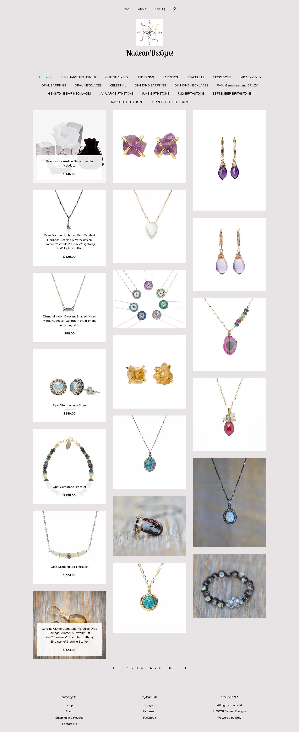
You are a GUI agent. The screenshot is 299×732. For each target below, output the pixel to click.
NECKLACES (222, 77)
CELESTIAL (118, 85)
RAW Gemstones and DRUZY (237, 85)
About (142, 9)
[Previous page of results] (114, 668)
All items (45, 77)
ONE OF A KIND (116, 77)
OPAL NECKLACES (88, 85)
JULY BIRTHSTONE (191, 93)
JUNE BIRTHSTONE (155, 93)
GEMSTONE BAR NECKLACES (69, 93)
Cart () (160, 9)
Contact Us (69, 724)
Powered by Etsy (229, 718)
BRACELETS (195, 77)
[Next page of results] (186, 668)
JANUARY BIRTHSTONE (116, 93)
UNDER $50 (145, 77)
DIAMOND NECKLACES (191, 85)
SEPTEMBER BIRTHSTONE (232, 93)
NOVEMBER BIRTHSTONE (171, 102)
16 (170, 668)
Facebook (149, 718)
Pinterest (149, 711)
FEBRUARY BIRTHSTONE (79, 77)
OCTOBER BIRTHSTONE (127, 102)
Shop (125, 9)
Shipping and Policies (69, 718)
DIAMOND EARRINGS (150, 85)
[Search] (175, 9)
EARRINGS (170, 77)
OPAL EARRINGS (53, 85)
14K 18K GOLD (250, 77)
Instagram (149, 705)
